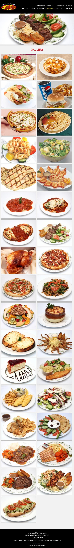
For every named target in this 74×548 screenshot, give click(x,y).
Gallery (51, 9)
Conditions (40, 540)
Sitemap (26, 540)
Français (15, 540)
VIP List (59, 9)
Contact (68, 9)
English (20, 540)
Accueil (26, 9)
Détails (34, 9)
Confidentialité (32, 540)
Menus (42, 9)
